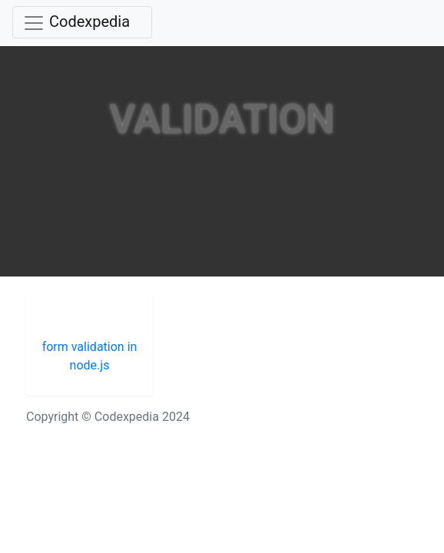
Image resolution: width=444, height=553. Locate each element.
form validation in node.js (90, 356)
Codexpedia (89, 21)
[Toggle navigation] (82, 22)
